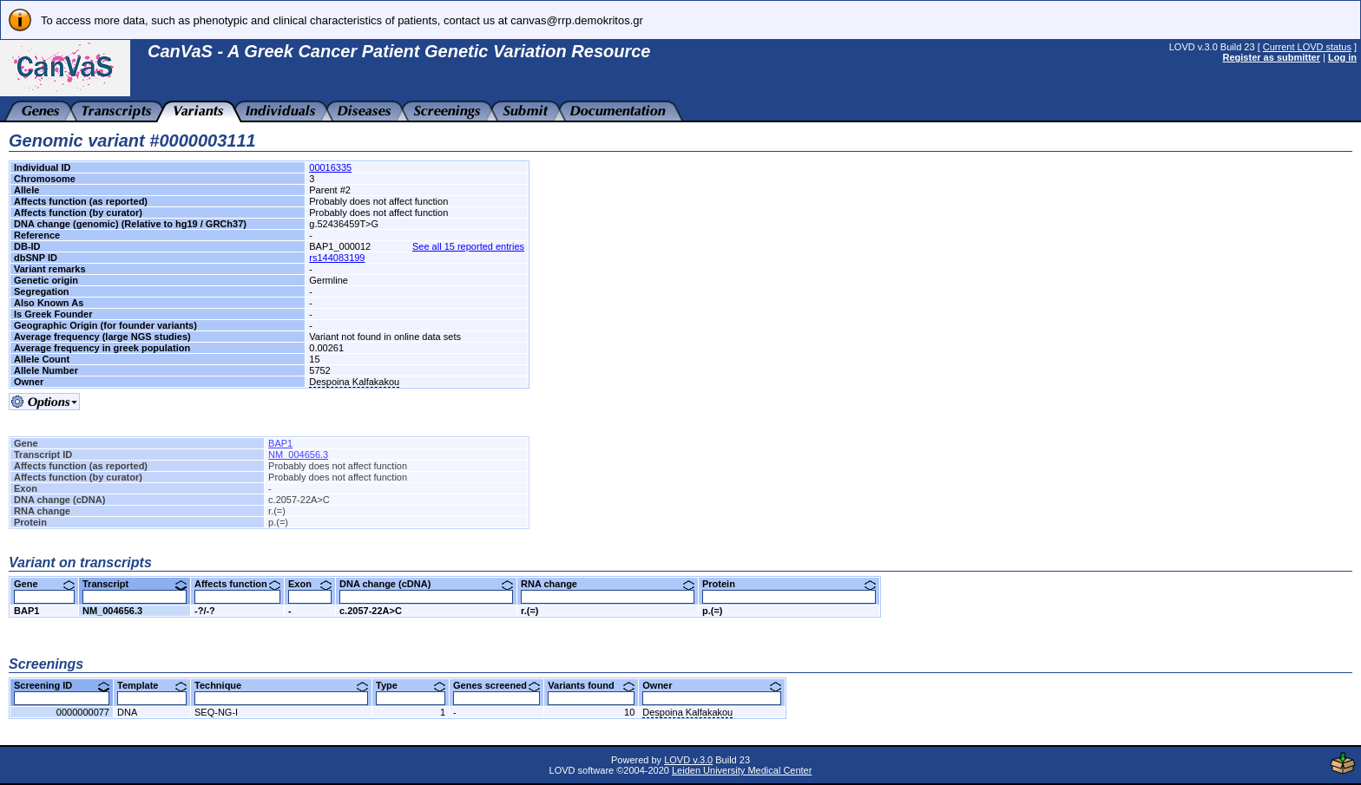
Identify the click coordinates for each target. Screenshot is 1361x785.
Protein (789, 584)
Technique (281, 685)
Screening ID (61, 685)
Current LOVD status (1307, 47)
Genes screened (496, 685)
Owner (711, 685)
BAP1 (280, 443)
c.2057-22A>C (370, 610)
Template (152, 685)
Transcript (134, 584)
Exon (310, 584)
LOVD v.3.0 (688, 760)
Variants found (591, 685)
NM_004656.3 (298, 454)
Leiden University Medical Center (742, 770)
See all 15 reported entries (468, 246)
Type (410, 685)
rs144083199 (337, 257)
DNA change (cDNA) (426, 584)
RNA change (607, 584)
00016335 (330, 167)
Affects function (237, 584)
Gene (44, 584)
